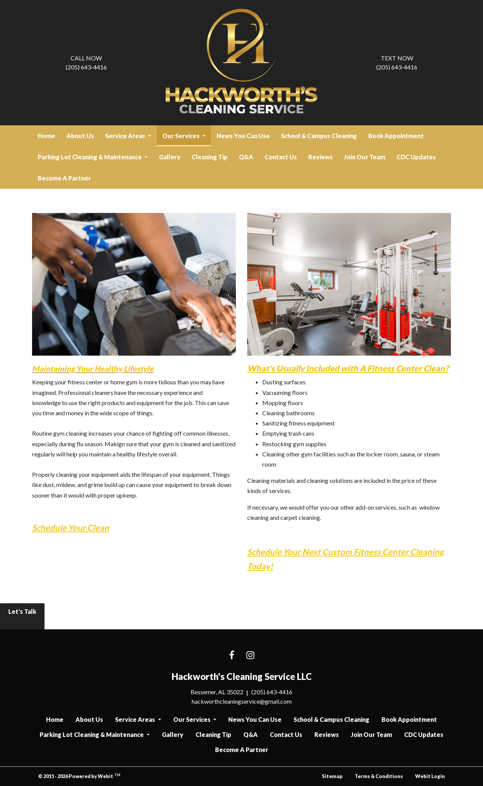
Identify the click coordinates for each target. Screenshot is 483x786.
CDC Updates (416, 156)
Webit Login (430, 776)
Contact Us (281, 156)
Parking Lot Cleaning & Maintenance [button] (90, 156)
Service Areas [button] (125, 135)
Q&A (246, 156)
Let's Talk (22, 616)
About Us (80, 135)
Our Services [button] (181, 135)
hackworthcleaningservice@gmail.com (242, 701)
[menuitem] (46, 135)
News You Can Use (243, 135)
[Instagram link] (250, 655)
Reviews (320, 156)
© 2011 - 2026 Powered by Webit (79, 776)
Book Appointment (396, 135)
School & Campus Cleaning (319, 135)
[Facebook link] (231, 655)
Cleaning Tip (210, 156)
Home (46, 135)
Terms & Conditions (379, 776)
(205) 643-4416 (86, 62)
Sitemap (332, 776)
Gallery (169, 156)
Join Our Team (364, 156)
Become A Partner (64, 178)
